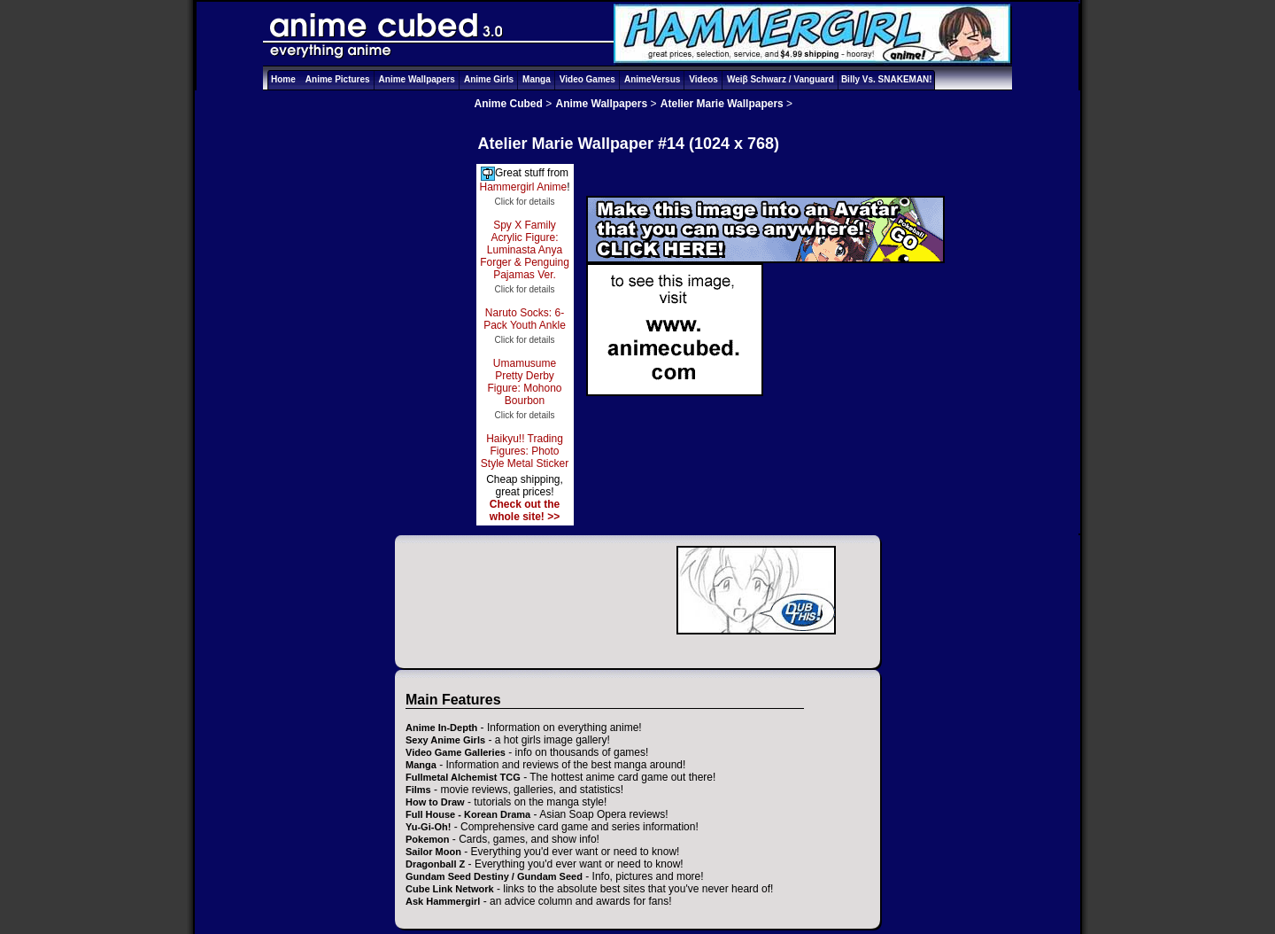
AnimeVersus (652, 79)
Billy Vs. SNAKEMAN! (886, 79)
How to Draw (435, 802)
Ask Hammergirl (443, 901)
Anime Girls (489, 79)
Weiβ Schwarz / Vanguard (780, 79)
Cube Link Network (450, 888)
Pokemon (428, 839)
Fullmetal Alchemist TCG (463, 777)
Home (283, 79)
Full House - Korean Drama (468, 814)
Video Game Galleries (456, 752)
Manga (536, 79)
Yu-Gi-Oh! (428, 826)
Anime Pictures (337, 79)
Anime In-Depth (441, 727)
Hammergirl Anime (523, 187)
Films (418, 789)
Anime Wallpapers (417, 79)
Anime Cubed (509, 103)
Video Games (587, 79)
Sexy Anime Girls (445, 740)
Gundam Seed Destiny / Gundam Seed (494, 876)
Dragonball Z (435, 864)
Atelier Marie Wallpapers (722, 103)
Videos (703, 79)
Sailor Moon (433, 851)
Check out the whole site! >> (525, 510)
